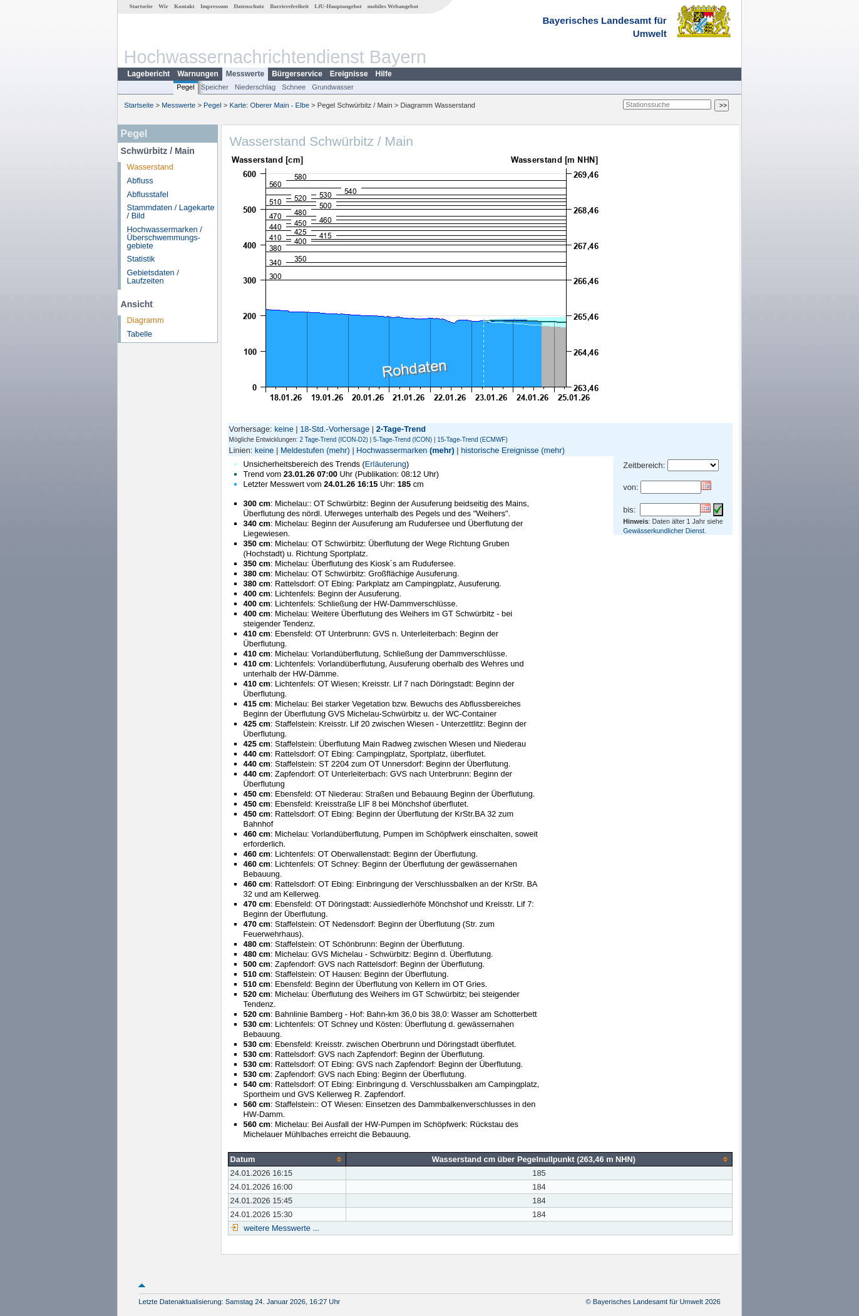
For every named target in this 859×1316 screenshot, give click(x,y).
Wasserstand (150, 166)
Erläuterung (385, 464)
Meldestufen (302, 450)
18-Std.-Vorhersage (334, 429)
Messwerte (245, 73)
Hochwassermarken (391, 450)
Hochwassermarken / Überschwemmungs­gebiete (164, 237)
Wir (163, 6)
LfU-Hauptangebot (337, 6)
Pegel (186, 87)
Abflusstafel (147, 194)
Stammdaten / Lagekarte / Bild (171, 211)
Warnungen (198, 73)
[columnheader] (287, 1159)
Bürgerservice (297, 73)
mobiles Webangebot (393, 6)
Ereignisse (349, 73)
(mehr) (338, 450)
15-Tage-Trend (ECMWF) (472, 439)
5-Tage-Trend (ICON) (402, 439)
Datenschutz (249, 6)
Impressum (214, 6)
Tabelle (140, 334)
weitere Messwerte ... (280, 1228)
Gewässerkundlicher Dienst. (664, 530)
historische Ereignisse (499, 450)
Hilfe (384, 73)
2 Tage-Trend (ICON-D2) (333, 439)
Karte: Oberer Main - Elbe (269, 105)
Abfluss (140, 180)
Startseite (141, 6)
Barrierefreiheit (289, 6)
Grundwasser (333, 87)
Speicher (215, 87)
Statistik (141, 258)
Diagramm (145, 320)
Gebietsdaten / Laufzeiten (153, 276)
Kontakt (184, 6)
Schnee (294, 87)
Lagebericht (148, 73)
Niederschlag (255, 87)
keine (284, 429)
